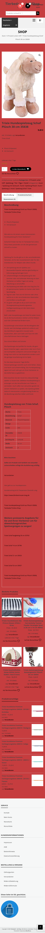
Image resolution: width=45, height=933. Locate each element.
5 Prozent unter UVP (14, 36)
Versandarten (9, 475)
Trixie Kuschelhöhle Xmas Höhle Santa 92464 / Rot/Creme (11, 672)
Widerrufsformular (10, 886)
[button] (40, 55)
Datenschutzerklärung (11, 856)
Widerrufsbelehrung (11, 881)
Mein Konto (8, 817)
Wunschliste (8, 826)
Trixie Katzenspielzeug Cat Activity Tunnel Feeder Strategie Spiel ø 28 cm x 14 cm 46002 (33, 624)
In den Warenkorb (19, 169)
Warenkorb (8, 822)
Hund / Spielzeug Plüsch (28, 186)
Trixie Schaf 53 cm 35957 (13, 565)
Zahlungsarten (9, 872)
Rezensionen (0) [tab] (9, 199)
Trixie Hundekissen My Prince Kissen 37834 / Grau (12, 623)
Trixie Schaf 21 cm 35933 (13, 555)
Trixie (29, 188)
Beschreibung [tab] (9, 195)
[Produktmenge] (4, 169)
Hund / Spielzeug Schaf (18, 188)
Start (3, 36)
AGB (5, 847)
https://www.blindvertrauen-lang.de (16, 495)
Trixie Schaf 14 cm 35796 (13, 545)
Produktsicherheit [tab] (25, 195)
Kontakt (6, 813)
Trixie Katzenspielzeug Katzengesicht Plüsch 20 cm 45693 (33, 672)
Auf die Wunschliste (10, 174)
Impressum (8, 842)
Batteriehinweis (9, 851)
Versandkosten (20, 135)
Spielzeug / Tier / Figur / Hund (17, 183)
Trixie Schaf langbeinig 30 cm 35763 (16, 535)
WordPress (28, 931)
